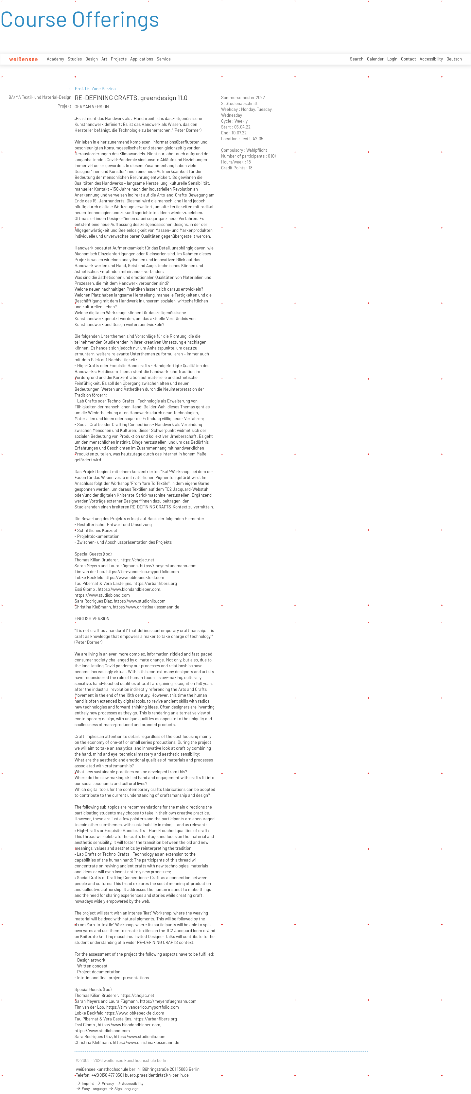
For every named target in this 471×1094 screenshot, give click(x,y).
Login (392, 58)
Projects (119, 58)
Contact (408, 58)
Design (91, 58)
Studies (75, 58)
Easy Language (91, 1088)
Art (104, 58)
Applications (141, 58)
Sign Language (123, 1088)
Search (356, 58)
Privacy (105, 1083)
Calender (375, 58)
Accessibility (431, 58)
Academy (55, 58)
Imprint (85, 1083)
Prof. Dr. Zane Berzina (95, 88)
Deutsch (454, 58)
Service (164, 58)
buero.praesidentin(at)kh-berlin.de (157, 1075)
